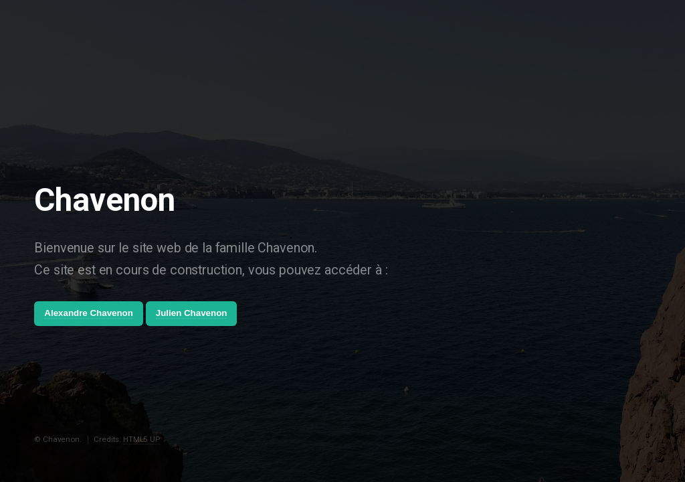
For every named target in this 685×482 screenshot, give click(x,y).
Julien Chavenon (191, 313)
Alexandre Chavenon (88, 313)
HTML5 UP (141, 439)
